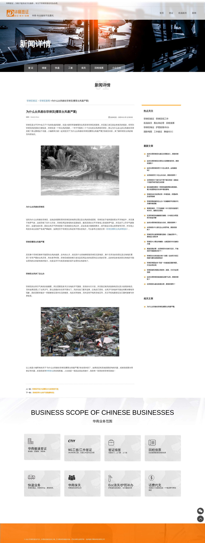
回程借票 (106, 65)
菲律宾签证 (32, 98)
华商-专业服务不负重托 (43, 15)
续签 (46, 65)
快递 (60, 65)
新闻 (194, 13)
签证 (171, 13)
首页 (162, 13)
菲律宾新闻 (44, 98)
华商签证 (49, 368)
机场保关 (182, 13)
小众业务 (125, 65)
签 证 (31, 65)
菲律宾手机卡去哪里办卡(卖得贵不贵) (45, 387)
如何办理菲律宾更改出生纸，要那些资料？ (162, 220)
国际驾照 (148, 129)
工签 (75, 65)
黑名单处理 (159, 121)
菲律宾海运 (149, 125)
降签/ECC (168, 129)
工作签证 (158, 129)
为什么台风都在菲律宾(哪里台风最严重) (161, 304)
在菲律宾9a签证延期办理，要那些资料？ (161, 282)
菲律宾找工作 (162, 116)
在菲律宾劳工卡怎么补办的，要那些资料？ (162, 173)
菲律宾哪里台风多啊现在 (117, 227)
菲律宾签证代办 (34, 536)
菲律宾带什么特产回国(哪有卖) (43, 390)
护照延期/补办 (162, 125)
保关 (89, 65)
